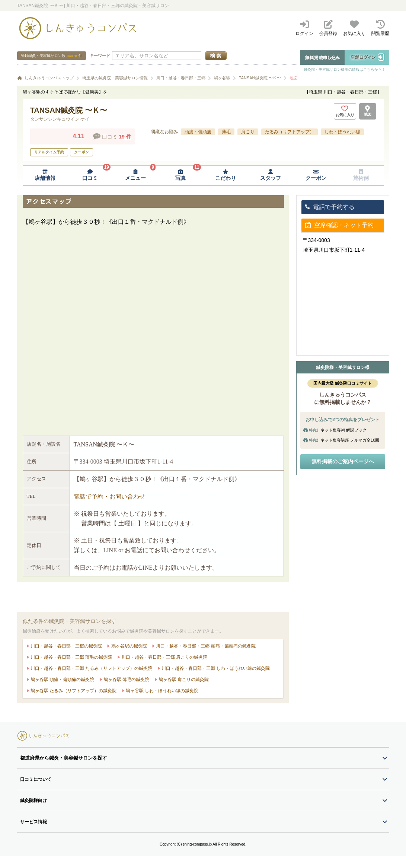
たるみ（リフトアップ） (289, 131)
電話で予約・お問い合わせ (109, 496)
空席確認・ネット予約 (339, 225)
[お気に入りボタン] (345, 111)
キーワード (100, 55)
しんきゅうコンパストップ (49, 78)
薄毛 (226, 131)
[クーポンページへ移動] (315, 175)
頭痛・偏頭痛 (198, 131)
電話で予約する (330, 207)
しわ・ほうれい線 (342, 131)
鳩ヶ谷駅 (222, 78)
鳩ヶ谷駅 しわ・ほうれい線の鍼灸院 (162, 690)
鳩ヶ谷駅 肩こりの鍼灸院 (183, 679)
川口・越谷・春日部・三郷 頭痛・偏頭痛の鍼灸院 (205, 646)
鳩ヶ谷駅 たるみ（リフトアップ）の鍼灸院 (73, 690)
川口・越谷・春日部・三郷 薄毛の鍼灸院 (70, 657)
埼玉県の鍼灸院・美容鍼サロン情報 (115, 78)
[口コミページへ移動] (90, 175)
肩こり (248, 131)
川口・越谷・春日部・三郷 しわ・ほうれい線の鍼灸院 (215, 668)
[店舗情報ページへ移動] (45, 175)
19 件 (125, 137)
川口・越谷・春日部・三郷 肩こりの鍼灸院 (164, 657)
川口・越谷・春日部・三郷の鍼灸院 (65, 646)
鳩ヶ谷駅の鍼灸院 (128, 646)
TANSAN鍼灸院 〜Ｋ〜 (260, 78)
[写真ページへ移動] (180, 175)
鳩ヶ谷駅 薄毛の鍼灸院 (126, 679)
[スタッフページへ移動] (270, 175)
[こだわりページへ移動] (225, 175)
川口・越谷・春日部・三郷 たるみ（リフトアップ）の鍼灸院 (91, 668)
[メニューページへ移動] (135, 175)
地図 (294, 78)
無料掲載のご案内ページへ (342, 461)
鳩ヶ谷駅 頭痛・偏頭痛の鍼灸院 (62, 679)
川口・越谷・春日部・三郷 (180, 78)
